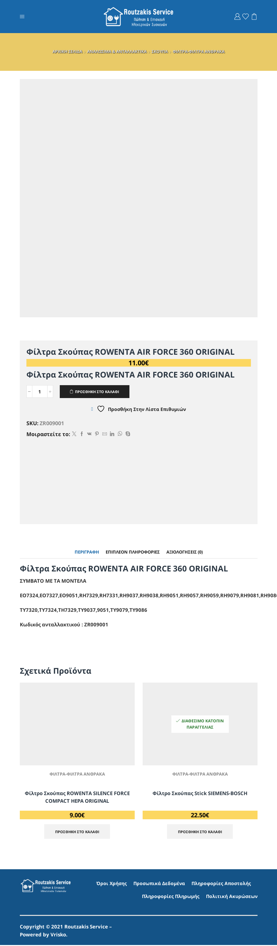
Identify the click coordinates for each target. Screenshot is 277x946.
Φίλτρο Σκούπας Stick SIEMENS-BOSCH (200, 793)
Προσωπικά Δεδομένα (159, 884)
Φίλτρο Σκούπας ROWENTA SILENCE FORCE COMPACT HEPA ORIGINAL (77, 797)
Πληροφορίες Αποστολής (221, 884)
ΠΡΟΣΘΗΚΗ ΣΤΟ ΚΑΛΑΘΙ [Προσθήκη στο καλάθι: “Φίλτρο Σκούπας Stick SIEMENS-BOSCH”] (200, 832)
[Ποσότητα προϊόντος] (39, 391)
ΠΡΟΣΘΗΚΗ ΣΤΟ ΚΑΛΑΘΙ (100, 391)
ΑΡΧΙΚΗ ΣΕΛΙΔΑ (67, 51)
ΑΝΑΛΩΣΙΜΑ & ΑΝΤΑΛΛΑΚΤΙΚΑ (117, 51)
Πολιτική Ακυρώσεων (232, 897)
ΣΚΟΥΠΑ (160, 51)
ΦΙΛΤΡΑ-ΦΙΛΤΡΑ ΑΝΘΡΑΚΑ (199, 51)
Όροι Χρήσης (111, 884)
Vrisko (58, 935)
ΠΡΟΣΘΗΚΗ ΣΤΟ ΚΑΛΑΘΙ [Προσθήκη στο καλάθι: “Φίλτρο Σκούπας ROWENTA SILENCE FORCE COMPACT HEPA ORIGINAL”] (77, 832)
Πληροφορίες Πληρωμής (170, 897)
